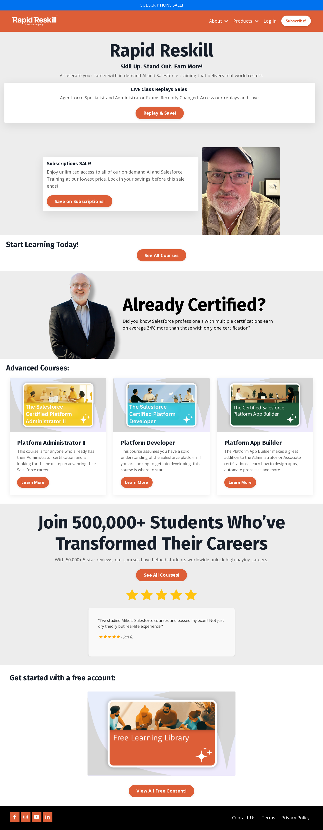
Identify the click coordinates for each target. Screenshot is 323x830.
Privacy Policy (295, 818)
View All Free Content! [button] (162, 791)
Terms (268, 818)
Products (246, 21)
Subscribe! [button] (296, 21)
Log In (270, 21)
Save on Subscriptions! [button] (80, 201)
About (218, 21)
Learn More (33, 482)
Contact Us (243, 818)
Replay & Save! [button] (159, 113)
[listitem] (161, 59)
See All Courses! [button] (161, 575)
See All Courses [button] (162, 255)
